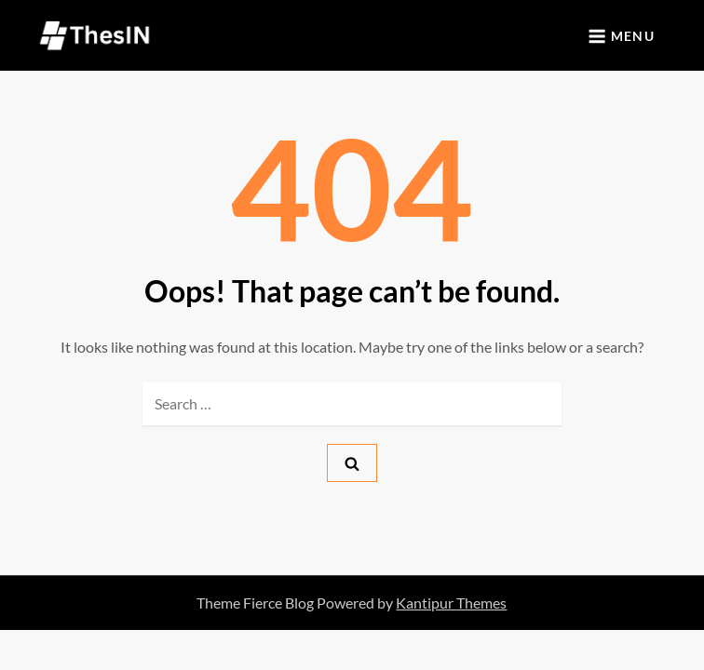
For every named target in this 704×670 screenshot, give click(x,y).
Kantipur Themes (451, 602)
